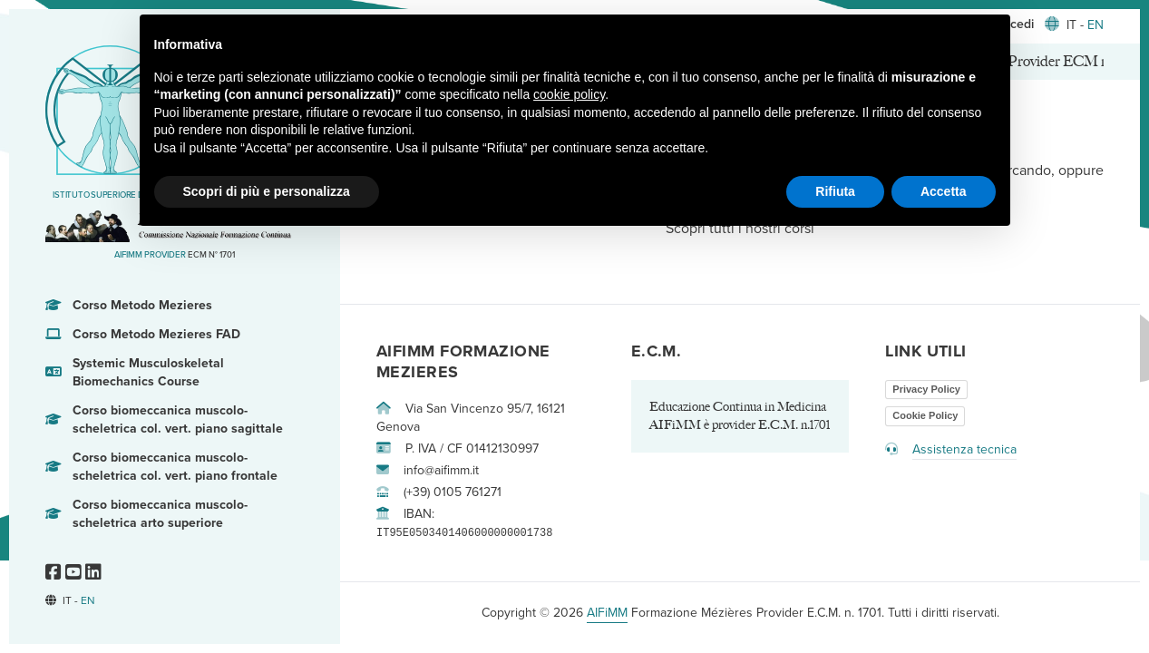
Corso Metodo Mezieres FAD (142, 335)
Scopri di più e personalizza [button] (266, 191)
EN (88, 600)
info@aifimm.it (427, 470)
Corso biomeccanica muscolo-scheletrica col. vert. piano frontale (161, 467)
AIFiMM (607, 612)
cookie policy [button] (569, 94)
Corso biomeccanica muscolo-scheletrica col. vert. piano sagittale (164, 420)
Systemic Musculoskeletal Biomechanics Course (134, 373)
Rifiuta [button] (835, 191)
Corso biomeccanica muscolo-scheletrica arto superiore (146, 514)
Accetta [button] (943, 191)
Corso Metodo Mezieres (128, 306)
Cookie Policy (925, 415)
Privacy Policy (926, 389)
